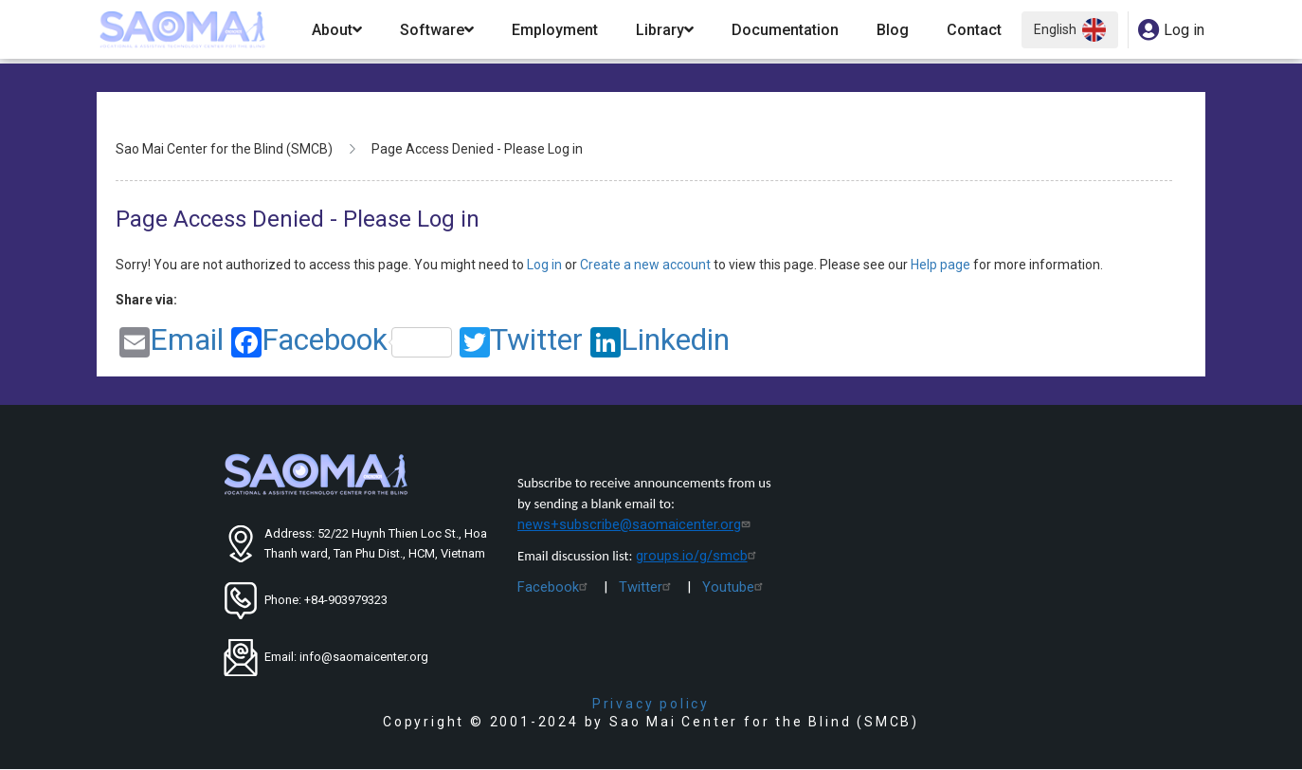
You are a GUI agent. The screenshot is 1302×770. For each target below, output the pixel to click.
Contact (974, 30)
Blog (893, 30)
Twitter (521, 341)
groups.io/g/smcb (698, 555)
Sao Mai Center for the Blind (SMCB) (224, 148)
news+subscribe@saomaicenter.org (635, 524)
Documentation (785, 30)
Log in (546, 264)
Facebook (341, 341)
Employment (555, 30)
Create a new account (647, 264)
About (337, 30)
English (1070, 30)
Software (437, 30)
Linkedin (660, 341)
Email (171, 341)
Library (665, 30)
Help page (942, 264)
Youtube (735, 587)
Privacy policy (651, 703)
